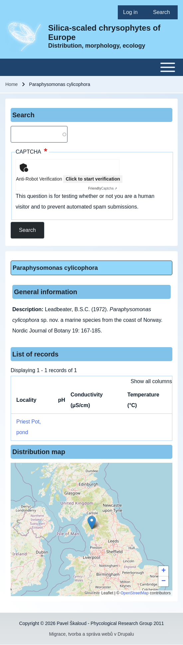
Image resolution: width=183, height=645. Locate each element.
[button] (92, 522)
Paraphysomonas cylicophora (55, 268)
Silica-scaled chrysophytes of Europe (104, 32)
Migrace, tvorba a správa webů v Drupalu (91, 634)
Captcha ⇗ (102, 188)
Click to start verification (93, 179)
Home (11, 84)
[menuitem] (133, 12)
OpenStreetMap (134, 593)
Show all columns (151, 381)
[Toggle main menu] (91, 67)
